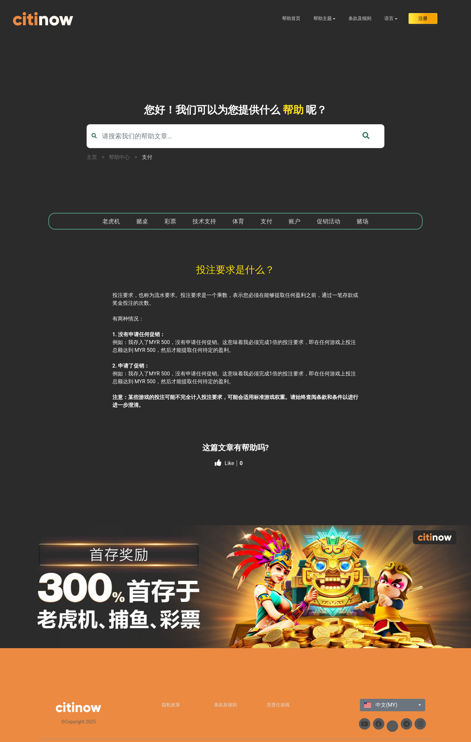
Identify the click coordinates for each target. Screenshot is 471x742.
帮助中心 (119, 157)
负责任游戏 (278, 704)
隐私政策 (171, 704)
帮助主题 (322, 18)
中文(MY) (380, 705)
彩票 (170, 221)
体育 (238, 221)
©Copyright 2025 (78, 721)
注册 (423, 18)
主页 (92, 157)
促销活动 (328, 221)
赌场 (362, 221)
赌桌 (142, 221)
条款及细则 (359, 18)
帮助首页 (291, 18)
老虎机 (111, 221)
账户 (294, 221)
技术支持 (204, 221)
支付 (147, 157)
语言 (389, 18)
